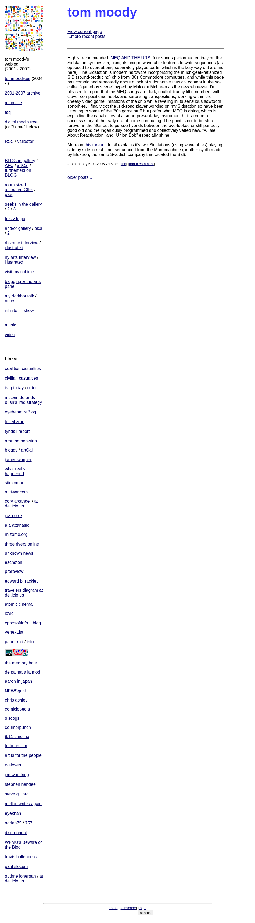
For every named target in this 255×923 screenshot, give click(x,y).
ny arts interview (20, 257)
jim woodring (17, 774)
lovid (9, 613)
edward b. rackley (21, 581)
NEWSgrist (15, 691)
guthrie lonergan (20, 876)
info (30, 641)
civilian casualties (21, 378)
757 (29, 823)
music (10, 325)
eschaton (13, 562)
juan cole (13, 515)
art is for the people (23, 755)
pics (8, 194)
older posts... (79, 177)
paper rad (14, 641)
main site (13, 102)
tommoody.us (17, 78)
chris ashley (16, 700)
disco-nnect (16, 832)
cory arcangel (18, 501)
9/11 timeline (17, 736)
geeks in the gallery (23, 204)
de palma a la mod (22, 672)
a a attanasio (17, 525)
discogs (12, 718)
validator (25, 141)
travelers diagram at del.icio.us (24, 592)
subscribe (128, 908)
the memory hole (21, 663)
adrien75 (13, 823)
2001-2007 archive (23, 93)
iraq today (14, 388)
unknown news (19, 553)
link (123, 164)
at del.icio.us (21, 503)
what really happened (15, 471)
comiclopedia (17, 709)
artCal (22, 165)
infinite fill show (19, 310)
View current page (84, 31)
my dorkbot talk (19, 296)
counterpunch (18, 727)
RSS (9, 141)
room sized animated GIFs (19, 187)
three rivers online (22, 544)
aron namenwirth (21, 441)
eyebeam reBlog (20, 412)
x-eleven (13, 765)
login (142, 908)
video (10, 334)
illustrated (14, 247)
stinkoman (14, 483)
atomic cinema (19, 604)
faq (8, 112)
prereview (14, 571)
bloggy (11, 450)
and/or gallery (18, 228)
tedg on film (16, 745)
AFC (9, 165)
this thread (94, 145)
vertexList (14, 632)
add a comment (141, 164)
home (113, 908)
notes (10, 301)
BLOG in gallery (20, 160)
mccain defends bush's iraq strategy (23, 400)
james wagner (18, 459)
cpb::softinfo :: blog (23, 623)
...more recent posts (86, 36)
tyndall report (17, 431)
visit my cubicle (19, 272)
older (32, 388)
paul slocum (16, 866)
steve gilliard (17, 794)
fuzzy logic (15, 218)
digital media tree (21, 122)
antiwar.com (16, 492)
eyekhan (13, 813)
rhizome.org (16, 534)
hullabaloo (14, 421)
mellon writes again (23, 803)
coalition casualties (23, 368)
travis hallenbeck (21, 857)
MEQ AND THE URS (130, 58)
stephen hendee (20, 784)
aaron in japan (18, 681)
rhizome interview (21, 243)
